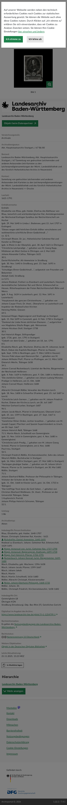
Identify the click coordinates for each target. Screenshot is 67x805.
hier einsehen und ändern (31, 46)
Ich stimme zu (13, 53)
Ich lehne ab (35, 53)
